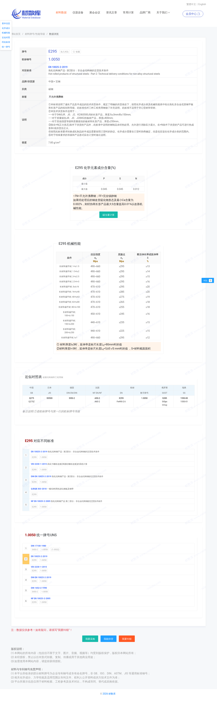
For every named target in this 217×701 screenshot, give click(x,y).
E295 (34, 457)
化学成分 (6, 28)
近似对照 (6, 37)
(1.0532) (55, 549)
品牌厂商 (145, 12)
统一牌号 (6, 47)
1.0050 (43, 457)
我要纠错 (127, 639)
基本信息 (6, 23)
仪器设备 (78, 12)
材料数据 (61, 12)
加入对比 (65, 52)
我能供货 (108, 639)
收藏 (76, 52)
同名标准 (6, 42)
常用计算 (128, 12)
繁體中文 (191, 4)
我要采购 (90, 639)
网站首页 (16, 34)
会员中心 (193, 14)
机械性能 (6, 33)
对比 (207, 280)
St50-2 (35, 549)
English (202, 4)
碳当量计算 (108, 215)
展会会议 (94, 12)
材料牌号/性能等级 (35, 34)
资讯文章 (111, 12)
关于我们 (163, 12)
